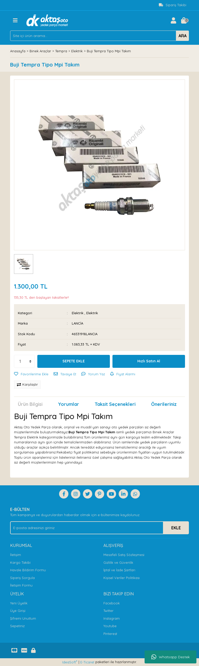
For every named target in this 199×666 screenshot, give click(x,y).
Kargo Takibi (20, 562)
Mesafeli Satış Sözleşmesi (123, 555)
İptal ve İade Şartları (119, 570)
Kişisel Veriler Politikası (121, 578)
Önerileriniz (164, 404)
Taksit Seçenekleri (115, 404)
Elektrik (77, 313)
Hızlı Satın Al (148, 361)
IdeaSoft (69, 662)
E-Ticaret (87, 662)
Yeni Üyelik (18, 603)
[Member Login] (173, 20)
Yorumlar (68, 404)
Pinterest (110, 634)
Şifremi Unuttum (23, 618)
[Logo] (47, 20)
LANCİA (77, 323)
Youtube (110, 626)
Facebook (111, 603)
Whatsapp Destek (170, 657)
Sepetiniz (17, 626)
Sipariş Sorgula (22, 578)
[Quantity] (24, 361)
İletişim (15, 555)
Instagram (111, 618)
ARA (183, 35)
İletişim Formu (21, 585)
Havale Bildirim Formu (28, 570)
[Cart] (184, 20)
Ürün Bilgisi (30, 404)
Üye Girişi (17, 611)
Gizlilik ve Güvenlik (118, 562)
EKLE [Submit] (176, 527)
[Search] (99, 36)
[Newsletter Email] (99, 527)
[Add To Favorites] (31, 374)
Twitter (108, 611)
